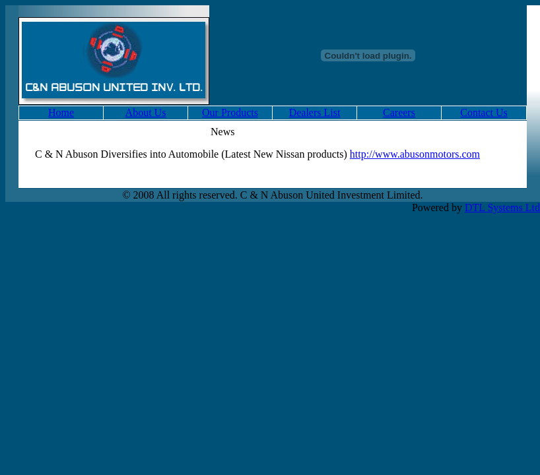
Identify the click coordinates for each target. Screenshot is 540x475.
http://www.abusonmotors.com (415, 154)
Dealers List (315, 112)
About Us (145, 112)
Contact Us (484, 112)
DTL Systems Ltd (502, 207)
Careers (399, 112)
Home (61, 112)
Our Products (230, 112)
